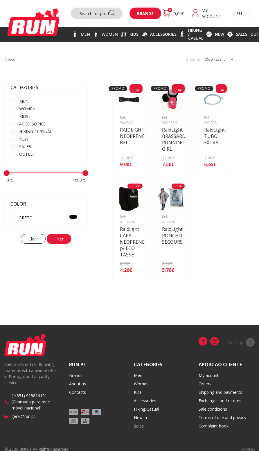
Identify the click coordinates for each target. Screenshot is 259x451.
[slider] (7, 173)
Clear (33, 239)
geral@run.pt (23, 416)
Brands (145, 13)
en (241, 13)
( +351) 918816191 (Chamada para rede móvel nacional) (31, 402)
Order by (193, 59)
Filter (59, 239)
